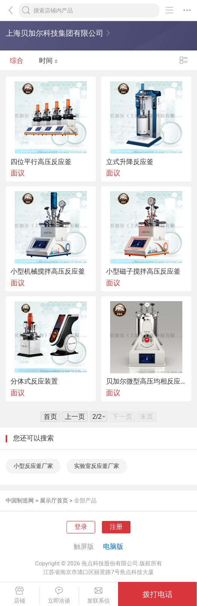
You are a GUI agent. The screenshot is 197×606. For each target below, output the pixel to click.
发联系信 (98, 595)
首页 (50, 416)
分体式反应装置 (34, 381)
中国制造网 (20, 500)
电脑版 (113, 546)
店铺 (19, 595)
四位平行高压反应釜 (41, 161)
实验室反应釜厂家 (96, 466)
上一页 (75, 416)
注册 (116, 526)
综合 (16, 60)
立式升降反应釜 (129, 161)
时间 (48, 60)
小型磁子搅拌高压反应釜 (143, 271)
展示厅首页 (54, 500)
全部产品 (85, 500)
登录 (80, 526)
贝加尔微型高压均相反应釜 (146, 381)
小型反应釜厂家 (33, 466)
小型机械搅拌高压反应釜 (48, 271)
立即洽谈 (59, 595)
